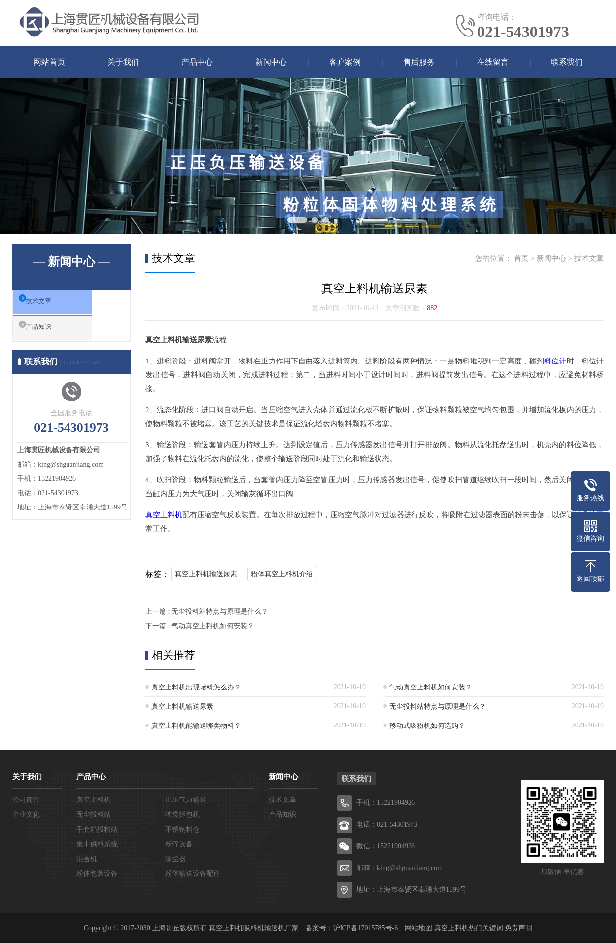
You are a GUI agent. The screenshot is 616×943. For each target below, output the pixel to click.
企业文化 (26, 814)
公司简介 (26, 799)
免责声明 (518, 928)
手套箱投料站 (97, 829)
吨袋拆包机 (182, 814)
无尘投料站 (93, 814)
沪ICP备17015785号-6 (365, 928)
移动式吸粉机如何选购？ (427, 725)
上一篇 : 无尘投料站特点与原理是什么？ (206, 611)
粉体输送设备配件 (192, 873)
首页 (521, 258)
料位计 (555, 361)
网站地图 (418, 928)
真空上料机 (163, 515)
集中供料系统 (97, 844)
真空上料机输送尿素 (206, 574)
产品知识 (50, 333)
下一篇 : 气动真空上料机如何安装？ (199, 626)
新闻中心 (271, 62)
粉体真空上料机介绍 (282, 574)
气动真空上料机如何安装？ (430, 687)
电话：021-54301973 (386, 824)
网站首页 (49, 62)
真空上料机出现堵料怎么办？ (196, 687)
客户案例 (345, 62)
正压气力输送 (185, 799)
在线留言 (493, 62)
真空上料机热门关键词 (468, 928)
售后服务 (419, 62)
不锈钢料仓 (182, 829)
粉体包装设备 (97, 873)
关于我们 (123, 62)
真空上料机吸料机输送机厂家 (254, 928)
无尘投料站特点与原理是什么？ (437, 706)
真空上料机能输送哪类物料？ (196, 725)
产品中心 (197, 62)
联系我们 (566, 62)
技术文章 (50, 304)
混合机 (86, 859)
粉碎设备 (179, 844)
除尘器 (175, 859)
